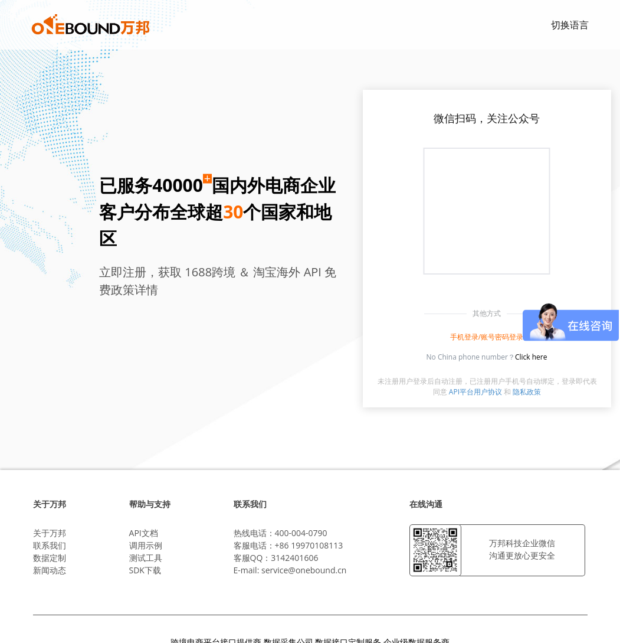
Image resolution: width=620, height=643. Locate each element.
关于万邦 (49, 532)
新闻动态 (49, 570)
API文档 (143, 532)
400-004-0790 (301, 532)
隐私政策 (527, 392)
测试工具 (145, 557)
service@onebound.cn (303, 570)
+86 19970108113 (309, 545)
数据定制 (49, 557)
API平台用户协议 (475, 392)
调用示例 (145, 545)
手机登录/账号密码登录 (486, 337)
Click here (531, 357)
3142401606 (294, 557)
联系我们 (49, 545)
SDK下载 (145, 570)
